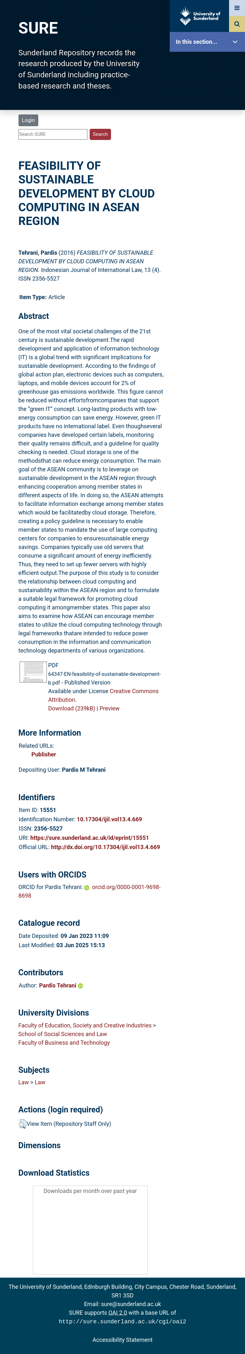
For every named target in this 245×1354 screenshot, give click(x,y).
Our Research (209, 82)
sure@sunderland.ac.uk (131, 1304)
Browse (209, 123)
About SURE (209, 102)
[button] (22, 1124)
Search (209, 143)
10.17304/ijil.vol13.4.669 (109, 819)
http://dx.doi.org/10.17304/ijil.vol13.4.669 (105, 847)
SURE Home (209, 62)
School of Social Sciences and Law (63, 1034)
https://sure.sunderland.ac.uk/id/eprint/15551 (89, 837)
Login (28, 120)
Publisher (44, 754)
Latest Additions (209, 163)
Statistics (209, 184)
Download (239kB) (71, 708)
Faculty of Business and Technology (64, 1042)
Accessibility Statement (122, 1339)
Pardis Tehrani (61, 985)
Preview (110, 708)
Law (24, 1082)
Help (209, 224)
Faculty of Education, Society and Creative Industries (85, 1025)
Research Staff (209, 204)
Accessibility (209, 244)
